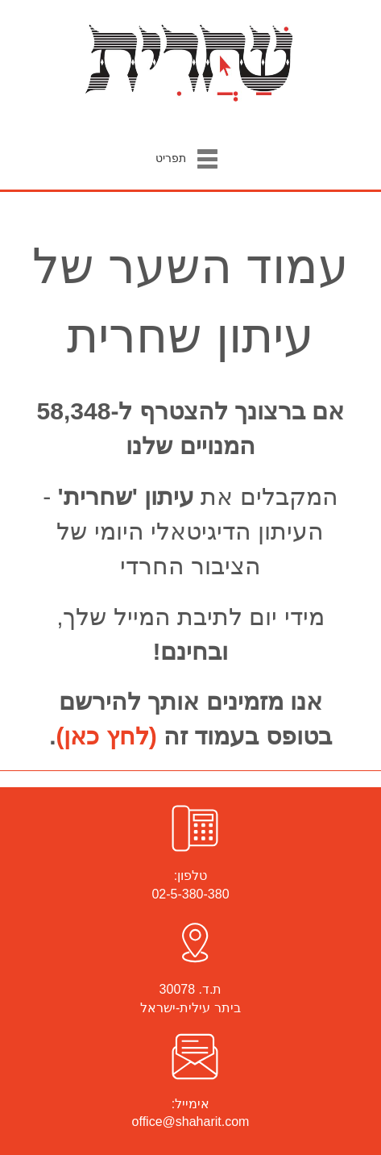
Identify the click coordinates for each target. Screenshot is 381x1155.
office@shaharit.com (191, 1121)
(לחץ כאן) (106, 736)
